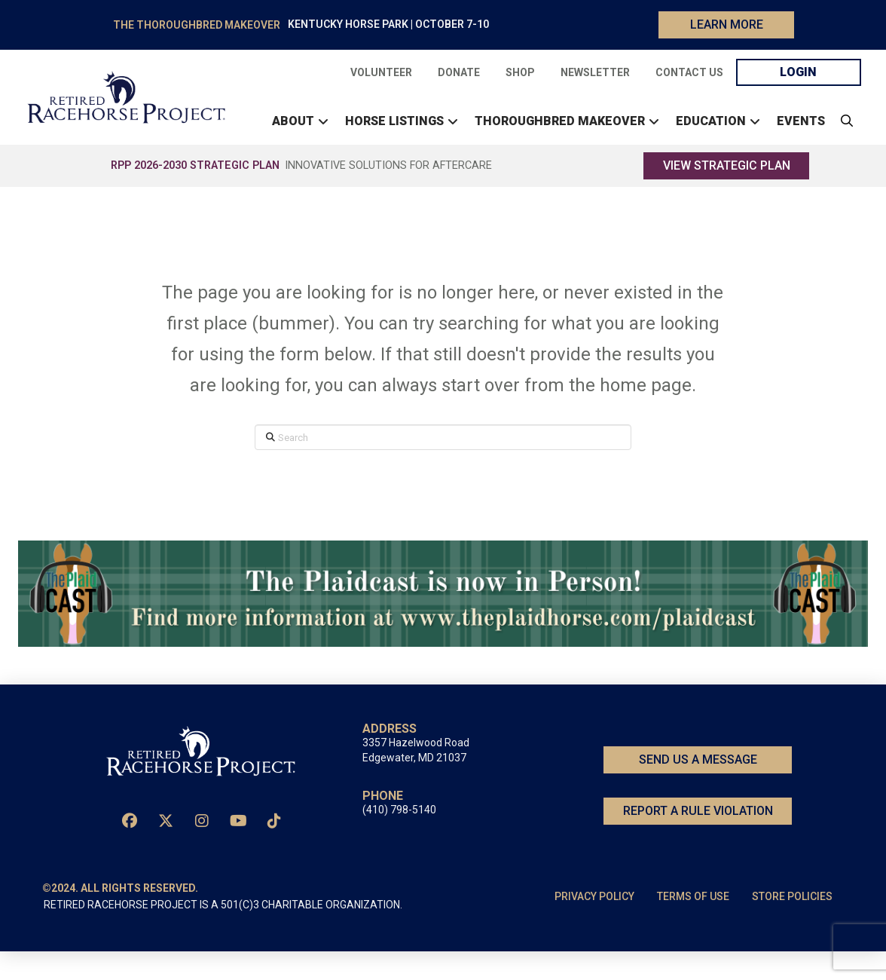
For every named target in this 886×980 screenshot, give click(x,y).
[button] (843, 136)
